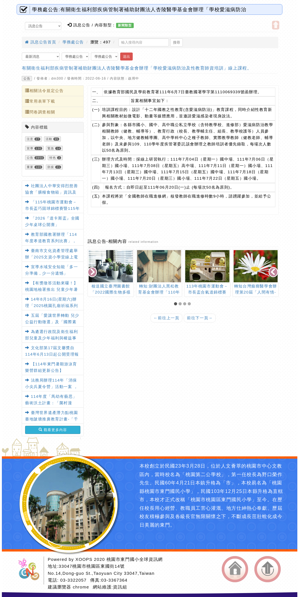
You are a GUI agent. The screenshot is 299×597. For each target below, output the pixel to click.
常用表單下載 (40, 101)
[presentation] (93, 272)
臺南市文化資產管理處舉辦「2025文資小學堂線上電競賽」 (51, 256)
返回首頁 (235, 569)
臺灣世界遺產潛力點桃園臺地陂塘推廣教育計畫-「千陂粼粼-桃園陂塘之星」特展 (51, 418)
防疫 (51, 167)
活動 (49, 139)
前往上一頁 (166, 318)
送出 (126, 56)
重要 (30, 167)
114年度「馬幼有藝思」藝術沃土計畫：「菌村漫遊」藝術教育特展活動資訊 (51, 402)
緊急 (51, 148)
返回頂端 (267, 569)
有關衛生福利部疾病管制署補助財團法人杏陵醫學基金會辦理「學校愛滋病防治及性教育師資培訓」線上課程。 (137, 68)
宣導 (30, 148)
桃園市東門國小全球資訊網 (135, 559)
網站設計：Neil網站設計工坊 (30, 570)
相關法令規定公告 (44, 90)
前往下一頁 (200, 318)
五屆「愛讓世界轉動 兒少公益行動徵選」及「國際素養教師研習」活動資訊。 (52, 321)
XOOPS (83, 559)
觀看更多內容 (53, 430)
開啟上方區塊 (275, 25)
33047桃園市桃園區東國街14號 (92, 566)
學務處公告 (73, 42)
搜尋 (176, 42)
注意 (30, 139)
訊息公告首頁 (40, 42)
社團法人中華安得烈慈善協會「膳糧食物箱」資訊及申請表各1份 (51, 192)
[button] (176, 304)
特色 (52, 157)
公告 (26, 78)
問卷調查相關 (40, 112)
